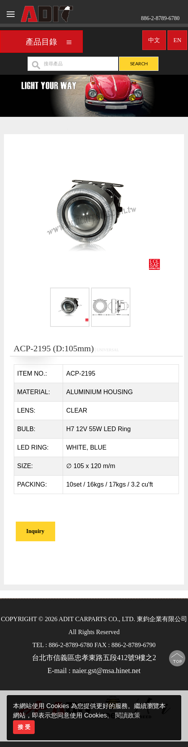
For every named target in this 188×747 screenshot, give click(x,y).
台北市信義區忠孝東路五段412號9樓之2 (94, 658)
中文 (154, 38)
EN (177, 38)
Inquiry (35, 531)
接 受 (24, 727)
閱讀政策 (127, 715)
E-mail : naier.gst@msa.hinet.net (93, 671)
